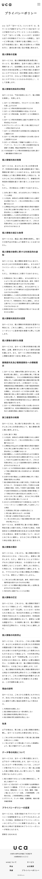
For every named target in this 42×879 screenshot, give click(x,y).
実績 (11, 870)
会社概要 (30, 866)
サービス (30, 862)
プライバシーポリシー (30, 870)
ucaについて (11, 862)
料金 (11, 866)
